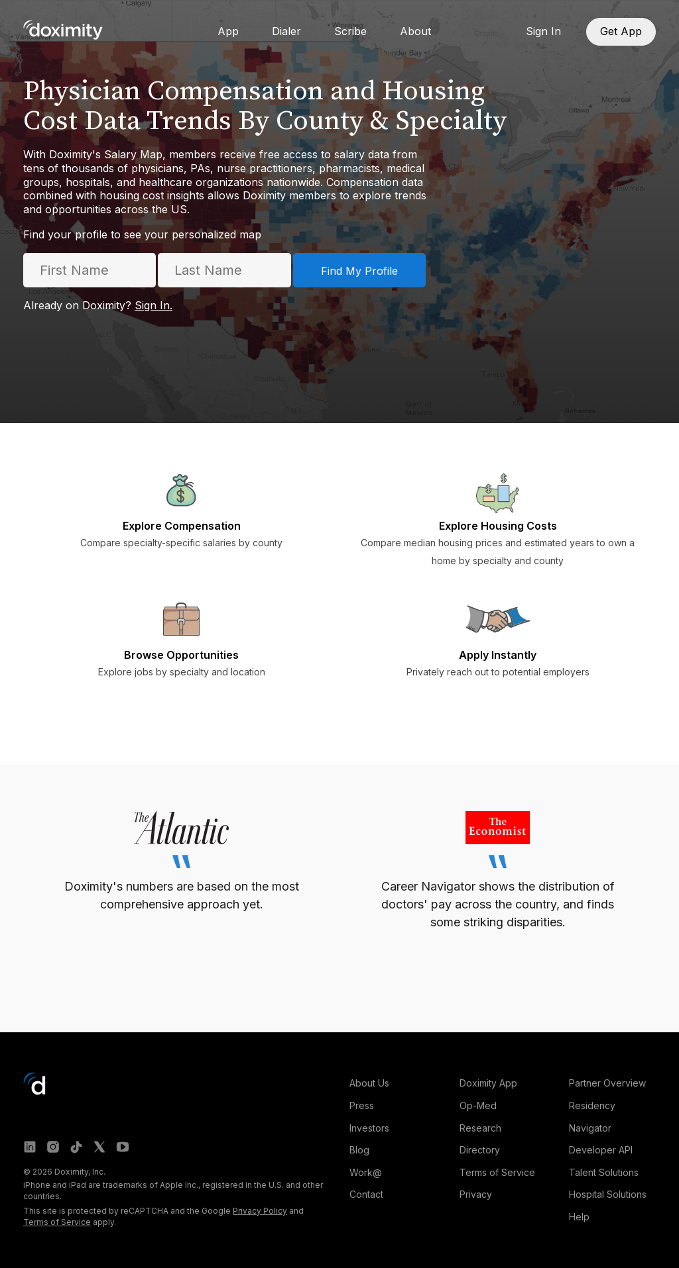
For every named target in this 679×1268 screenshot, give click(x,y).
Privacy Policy (260, 1211)
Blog (359, 1149)
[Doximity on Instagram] (53, 1146)
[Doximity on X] (99, 1146)
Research (480, 1128)
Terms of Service (57, 1222)
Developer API (601, 1149)
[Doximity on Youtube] (122, 1146)
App (228, 31)
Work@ (365, 1172)
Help (579, 1216)
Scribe (350, 31)
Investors (369, 1128)
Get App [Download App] (621, 31)
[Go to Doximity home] (63, 30)
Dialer (286, 31)
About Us (369, 1083)
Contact (366, 1194)
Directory (480, 1149)
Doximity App (488, 1083)
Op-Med (478, 1105)
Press (361, 1105)
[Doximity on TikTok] (76, 1146)
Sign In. (153, 305)
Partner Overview (607, 1083)
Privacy (476, 1194)
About (415, 31)
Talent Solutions (604, 1172)
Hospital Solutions (608, 1194)
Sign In (543, 31)
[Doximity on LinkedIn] (29, 1146)
